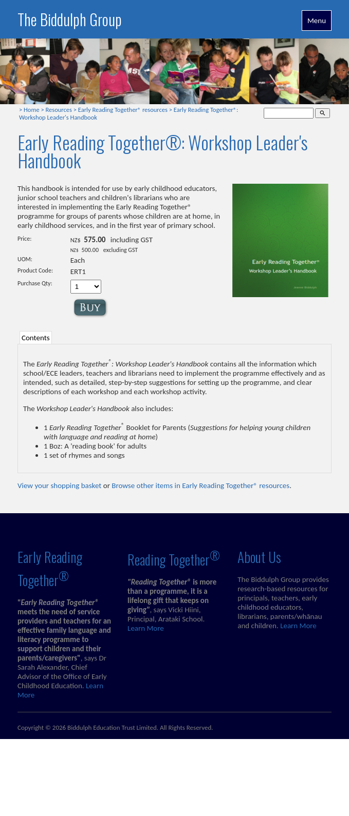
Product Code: (35, 270)
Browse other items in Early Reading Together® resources (200, 485)
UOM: (24, 259)
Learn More (145, 628)
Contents (36, 337)
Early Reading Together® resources (123, 109)
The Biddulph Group (69, 19)
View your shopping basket (59, 485)
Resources (59, 109)
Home (32, 109)
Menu (316, 20)
